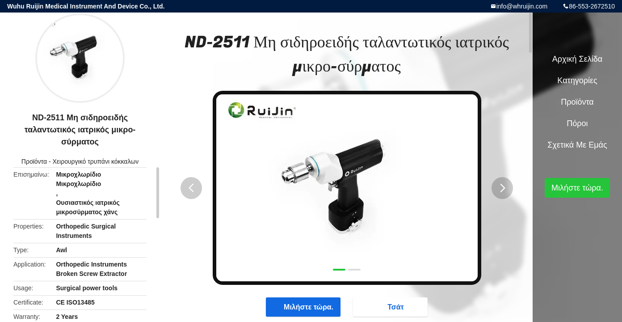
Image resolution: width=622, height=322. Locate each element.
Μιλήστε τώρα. (304, 306)
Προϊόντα (34, 161)
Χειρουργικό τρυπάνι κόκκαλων (96, 161)
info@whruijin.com (522, 6)
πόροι (577, 123)
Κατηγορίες (577, 80)
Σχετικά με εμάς (577, 144)
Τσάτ (391, 306)
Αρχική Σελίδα (577, 59)
